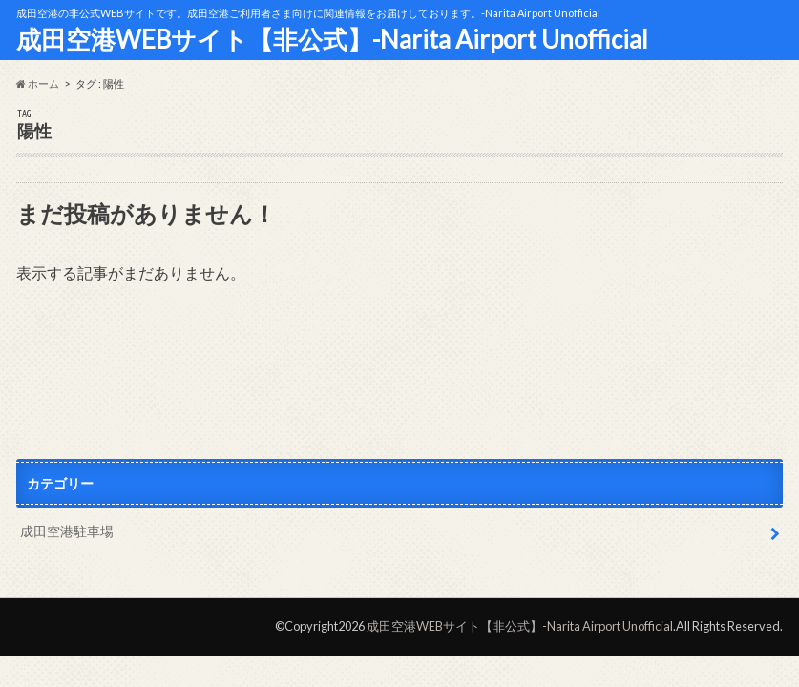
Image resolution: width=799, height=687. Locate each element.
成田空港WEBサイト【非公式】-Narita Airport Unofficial (332, 39)
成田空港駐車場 (67, 531)
